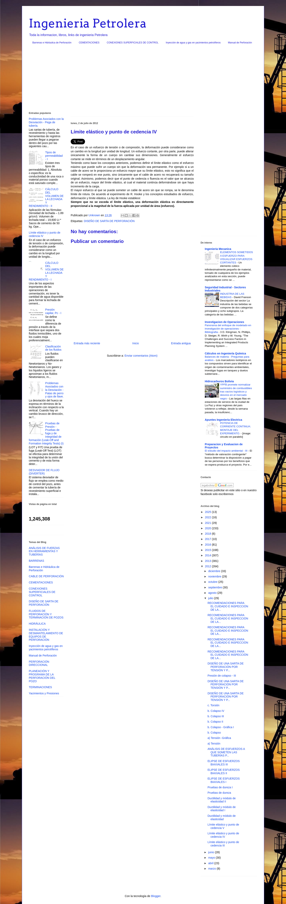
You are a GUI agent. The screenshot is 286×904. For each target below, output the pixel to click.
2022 (208, 517)
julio (211, 598)
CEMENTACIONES (89, 42)
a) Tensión (214, 743)
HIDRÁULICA (37, 623)
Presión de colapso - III (222, 675)
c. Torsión (213, 705)
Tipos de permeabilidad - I (54, 156)
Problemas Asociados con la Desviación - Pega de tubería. (46, 122)
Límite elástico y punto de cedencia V (223, 826)
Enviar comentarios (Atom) (141, 355)
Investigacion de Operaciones (224, 322)
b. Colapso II (215, 721)
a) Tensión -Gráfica (219, 738)
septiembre (215, 587)
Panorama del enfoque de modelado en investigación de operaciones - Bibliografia (228, 329)
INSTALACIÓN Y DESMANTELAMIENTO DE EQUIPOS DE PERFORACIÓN (46, 634)
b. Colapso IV (216, 710)
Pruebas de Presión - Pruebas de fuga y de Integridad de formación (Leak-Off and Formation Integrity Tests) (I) (46, 433)
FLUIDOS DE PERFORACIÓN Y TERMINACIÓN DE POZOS (46, 614)
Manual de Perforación (240, 42)
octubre (213, 581)
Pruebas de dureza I (220, 787)
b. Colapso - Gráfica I (221, 727)
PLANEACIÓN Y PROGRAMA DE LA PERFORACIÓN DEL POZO (42, 676)
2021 (208, 522)
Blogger (155, 896)
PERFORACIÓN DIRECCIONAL (39, 663)
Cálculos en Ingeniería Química (225, 353)
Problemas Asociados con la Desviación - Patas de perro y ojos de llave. (54, 390)
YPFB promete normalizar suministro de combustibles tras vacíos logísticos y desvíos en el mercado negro (236, 391)
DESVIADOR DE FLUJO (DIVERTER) (44, 472)
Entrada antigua (181, 343)
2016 (208, 544)
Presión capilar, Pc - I (53, 311)
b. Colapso (214, 732)
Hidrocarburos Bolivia (219, 381)
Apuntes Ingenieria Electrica (223, 419)
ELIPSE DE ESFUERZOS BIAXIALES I (224, 780)
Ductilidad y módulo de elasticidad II (222, 800)
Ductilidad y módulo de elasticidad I (222, 808)
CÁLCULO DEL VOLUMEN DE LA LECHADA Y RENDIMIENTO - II (46, 197)
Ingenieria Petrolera (88, 23)
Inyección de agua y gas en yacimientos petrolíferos (193, 42)
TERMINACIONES (40, 687)
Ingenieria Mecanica (218, 248)
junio (211, 852)
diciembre (214, 571)
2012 (208, 566)
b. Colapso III (216, 716)
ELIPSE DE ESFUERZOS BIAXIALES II (224, 771)
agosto (212, 592)
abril (211, 863)
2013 (208, 561)
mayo (212, 857)
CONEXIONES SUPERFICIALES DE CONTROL (132, 42)
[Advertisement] (143, 79)
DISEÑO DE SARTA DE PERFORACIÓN (109, 221)
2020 (208, 528)
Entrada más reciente (87, 343)
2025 (208, 512)
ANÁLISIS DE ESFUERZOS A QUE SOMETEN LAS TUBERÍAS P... (226, 752)
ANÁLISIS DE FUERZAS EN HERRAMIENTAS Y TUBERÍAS (44, 551)
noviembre (215, 576)
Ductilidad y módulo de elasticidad (222, 817)
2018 (208, 533)
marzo (212, 868)
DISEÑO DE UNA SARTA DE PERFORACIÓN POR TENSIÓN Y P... (226, 667)
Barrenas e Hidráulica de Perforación (52, 42)
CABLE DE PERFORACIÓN (46, 576)
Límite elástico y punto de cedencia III (223, 843)
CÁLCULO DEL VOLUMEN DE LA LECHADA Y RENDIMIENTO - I (46, 271)
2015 (208, 550)
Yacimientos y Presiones (44, 693)
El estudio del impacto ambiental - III (226, 450)
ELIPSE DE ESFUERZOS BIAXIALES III (224, 762)
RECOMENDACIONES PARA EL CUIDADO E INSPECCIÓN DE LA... (228, 606)
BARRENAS (36, 560)
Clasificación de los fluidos (53, 348)
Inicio (135, 343)
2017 (208, 539)
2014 (208, 555)
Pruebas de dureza (219, 792)
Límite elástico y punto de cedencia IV (223, 835)
